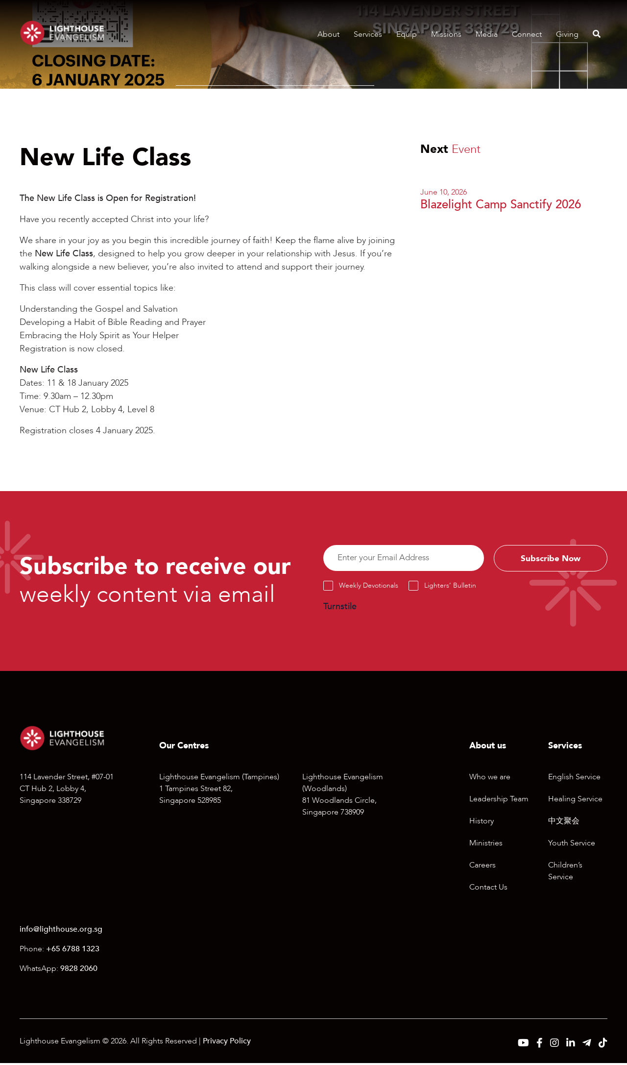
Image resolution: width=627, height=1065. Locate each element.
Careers (482, 867)
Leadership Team (499, 800)
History (481, 822)
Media (487, 34)
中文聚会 (563, 822)
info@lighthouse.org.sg (61, 931)
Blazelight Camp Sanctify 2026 (500, 205)
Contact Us (488, 889)
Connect (527, 34)
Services (368, 34)
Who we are (489, 778)
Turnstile (340, 609)
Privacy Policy (227, 1043)
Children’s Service (565, 873)
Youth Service (571, 845)
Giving (567, 34)
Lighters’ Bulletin (450, 588)
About (328, 34)
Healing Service (575, 800)
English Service (574, 778)
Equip (406, 34)
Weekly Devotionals (368, 588)
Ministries (486, 845)
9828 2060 (78, 970)
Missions (446, 34)
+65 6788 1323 (72, 950)
